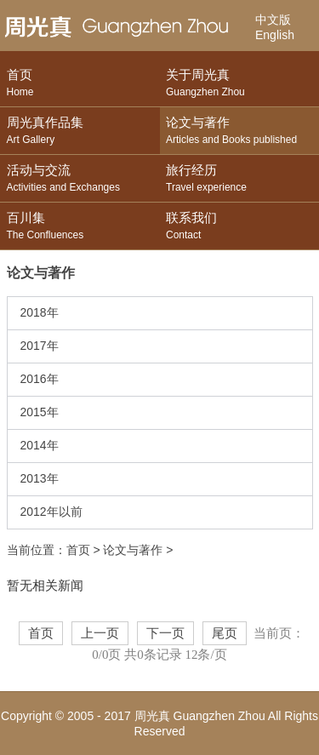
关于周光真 (239, 83)
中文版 (273, 19)
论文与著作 (239, 131)
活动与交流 (80, 179)
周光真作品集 (80, 131)
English (274, 35)
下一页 (165, 633)
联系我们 (239, 226)
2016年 (39, 379)
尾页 (224, 633)
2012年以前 (51, 511)
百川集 (80, 226)
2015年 (39, 412)
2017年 (39, 345)
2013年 (39, 478)
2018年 (39, 312)
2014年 (39, 445)
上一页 (100, 633)
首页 (80, 83)
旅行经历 (239, 179)
